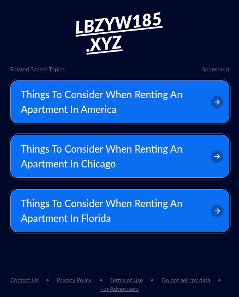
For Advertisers (119, 288)
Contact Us (24, 279)
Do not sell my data (186, 279)
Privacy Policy (74, 279)
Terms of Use (126, 279)
